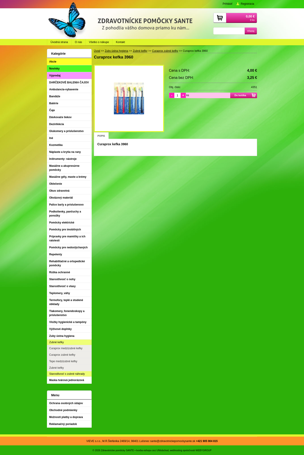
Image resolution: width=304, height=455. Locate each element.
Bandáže (54, 96)
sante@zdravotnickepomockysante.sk (172, 441)
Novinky (54, 68)
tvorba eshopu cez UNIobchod (152, 450)
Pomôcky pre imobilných (65, 229)
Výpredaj (55, 75)
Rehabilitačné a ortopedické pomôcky (67, 263)
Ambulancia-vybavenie (63, 89)
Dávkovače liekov (60, 117)
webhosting (176, 450)
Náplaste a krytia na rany (65, 152)
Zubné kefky (56, 342)
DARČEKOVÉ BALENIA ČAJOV (69, 82)
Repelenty (55, 254)
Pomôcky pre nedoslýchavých (68, 247)
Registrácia (247, 3)
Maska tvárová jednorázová (66, 380)
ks (187, 95)
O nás (78, 42)
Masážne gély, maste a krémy (68, 176)
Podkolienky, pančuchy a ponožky (65, 213)
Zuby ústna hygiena (61, 336)
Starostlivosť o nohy (62, 279)
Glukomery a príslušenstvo (66, 131)
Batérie (53, 103)
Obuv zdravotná (59, 190)
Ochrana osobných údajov (66, 403)
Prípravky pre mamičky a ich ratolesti (67, 238)
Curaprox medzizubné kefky (65, 348)
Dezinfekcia (56, 124)
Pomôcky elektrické (61, 222)
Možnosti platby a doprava (66, 417)
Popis (101, 135)
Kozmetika (56, 145)
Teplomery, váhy (59, 293)
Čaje (52, 110)
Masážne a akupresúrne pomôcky (64, 167)
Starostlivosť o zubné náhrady (67, 373)
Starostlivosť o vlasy (62, 286)
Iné (51, 138)
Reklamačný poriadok (63, 424)
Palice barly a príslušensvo (66, 204)
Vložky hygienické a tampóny (68, 322)
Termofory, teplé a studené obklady (66, 302)
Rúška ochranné (59, 272)
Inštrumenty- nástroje (63, 158)
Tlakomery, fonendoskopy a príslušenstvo (66, 313)
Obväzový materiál (61, 197)
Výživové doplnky (60, 329)
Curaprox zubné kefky (62, 354)
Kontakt (120, 42)
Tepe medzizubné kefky (63, 361)
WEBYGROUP (203, 450)
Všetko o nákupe (99, 42)
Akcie (52, 61)
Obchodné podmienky (63, 410)
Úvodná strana (59, 42)
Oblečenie (55, 183)
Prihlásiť (227, 3)
